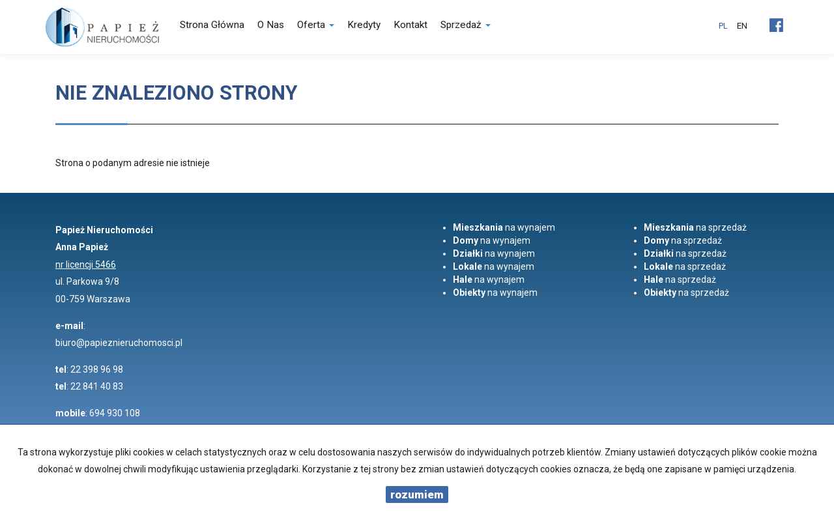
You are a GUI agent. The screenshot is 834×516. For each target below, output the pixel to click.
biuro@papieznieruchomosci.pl (118, 342)
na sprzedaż (695, 227)
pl (723, 26)
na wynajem (504, 227)
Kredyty (364, 25)
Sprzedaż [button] (465, 25)
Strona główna (212, 25)
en (742, 26)
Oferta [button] (315, 25)
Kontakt (410, 25)
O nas (270, 25)
